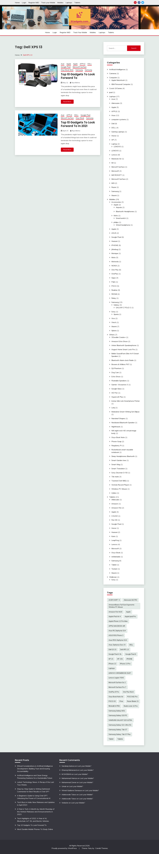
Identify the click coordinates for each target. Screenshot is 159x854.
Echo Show (115, 376)
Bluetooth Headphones (125, 211)
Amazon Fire (116, 508)
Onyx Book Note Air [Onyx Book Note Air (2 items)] (116, 697)
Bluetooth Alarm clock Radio (122, 360)
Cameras (112, 73)
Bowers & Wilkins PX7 (120, 364)
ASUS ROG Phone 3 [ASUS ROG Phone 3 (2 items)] (116, 635)
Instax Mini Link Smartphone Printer (125, 401)
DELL (89, 64)
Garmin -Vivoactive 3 (119, 384)
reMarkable (115, 557)
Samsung (79, 70)
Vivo (113, 318)
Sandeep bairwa (68, 766)
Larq (113, 407)
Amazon (114, 504)
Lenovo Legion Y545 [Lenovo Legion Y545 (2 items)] (116, 678)
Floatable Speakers (119, 381)
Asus (113, 115)
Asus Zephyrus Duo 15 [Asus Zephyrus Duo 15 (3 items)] (117, 645)
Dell (112, 123)
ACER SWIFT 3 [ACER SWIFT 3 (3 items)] (114, 600)
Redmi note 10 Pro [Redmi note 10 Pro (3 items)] (131, 706)
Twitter (142, 2)
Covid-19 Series (115, 88)
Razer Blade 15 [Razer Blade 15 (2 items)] (132, 701)
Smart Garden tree (118, 460)
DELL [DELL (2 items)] (131, 645)
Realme (114, 290)
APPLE (82, 64)
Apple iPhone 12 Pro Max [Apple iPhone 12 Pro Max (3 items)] (118, 621)
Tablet (113, 565)
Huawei (114, 241)
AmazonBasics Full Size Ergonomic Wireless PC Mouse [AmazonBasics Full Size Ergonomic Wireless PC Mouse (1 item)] (121, 606)
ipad (111, 92)
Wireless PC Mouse (119, 489)
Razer (113, 187)
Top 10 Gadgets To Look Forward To (78, 76)
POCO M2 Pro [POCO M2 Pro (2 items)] (132, 697)
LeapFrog (115, 540)
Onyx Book (80, 118)
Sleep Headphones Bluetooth (123, 456)
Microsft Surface (67, 118)
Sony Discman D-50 (119, 473)
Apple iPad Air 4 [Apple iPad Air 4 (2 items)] (115, 616)
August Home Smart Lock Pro (123, 349)
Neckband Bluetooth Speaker (123, 422)
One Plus (114, 270)
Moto (116, 215)
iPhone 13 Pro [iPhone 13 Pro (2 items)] (125, 664)
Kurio (113, 536)
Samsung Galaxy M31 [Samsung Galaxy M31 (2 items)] (117, 711)
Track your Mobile (48, 2)
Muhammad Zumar (69, 782)
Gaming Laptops (117, 132)
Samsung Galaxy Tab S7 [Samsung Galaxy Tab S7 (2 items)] (118, 730)
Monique (114, 253)
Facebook (139, 2)
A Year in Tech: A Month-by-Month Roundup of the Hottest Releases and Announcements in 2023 (35, 811)
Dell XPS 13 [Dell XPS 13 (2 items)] (124, 650)
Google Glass (116, 389)
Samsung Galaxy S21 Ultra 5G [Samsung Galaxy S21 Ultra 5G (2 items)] (120, 725)
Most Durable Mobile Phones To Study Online (35, 829)
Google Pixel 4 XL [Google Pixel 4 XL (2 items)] (115, 654)
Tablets (77, 2)
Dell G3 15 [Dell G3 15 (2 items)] (112, 650)
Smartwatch (121, 218)
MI (112, 163)
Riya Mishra (76, 83)
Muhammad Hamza (69, 778)
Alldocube (115, 499)
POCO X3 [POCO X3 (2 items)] (112, 701)
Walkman (113, 577)
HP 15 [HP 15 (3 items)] (111, 659)
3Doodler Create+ (118, 337)
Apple (68, 64)
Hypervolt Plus (117, 397)
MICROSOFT (116, 175)
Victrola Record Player (120, 485)
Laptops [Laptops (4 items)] (112, 668)
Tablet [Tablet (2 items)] (111, 739)
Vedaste (65, 803)
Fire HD (114, 520)
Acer (62, 64)
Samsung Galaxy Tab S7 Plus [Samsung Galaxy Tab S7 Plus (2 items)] (120, 734)
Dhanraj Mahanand (69, 770)
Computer (113, 77)
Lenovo (114, 155)
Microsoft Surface (79, 67)
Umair (64, 786)
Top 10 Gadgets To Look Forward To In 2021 (78, 124)
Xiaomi (114, 195)
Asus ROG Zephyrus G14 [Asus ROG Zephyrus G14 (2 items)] (118, 640)
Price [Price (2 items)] (121, 701)
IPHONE (114, 245)
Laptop (114, 144)
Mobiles (60, 2)
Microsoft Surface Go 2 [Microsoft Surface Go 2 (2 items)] (117, 682)
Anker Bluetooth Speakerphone (123, 345)
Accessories (116, 202)
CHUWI (114, 516)
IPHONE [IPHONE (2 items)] (129, 659)
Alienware (115, 103)
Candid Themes (101, 848)
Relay (113, 298)
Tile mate (115, 476)
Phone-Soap (116, 441)
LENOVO (117, 146)
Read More (67, 102)
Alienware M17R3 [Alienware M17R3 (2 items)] (130, 600)
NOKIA (114, 266)
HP (112, 140)
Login (24, 2)
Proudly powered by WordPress (64, 848)
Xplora (113, 330)
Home (17, 2)
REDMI (114, 294)
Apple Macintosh (118, 80)
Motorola (114, 261)
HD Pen (114, 393)
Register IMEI (33, 2)
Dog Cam (115, 372)
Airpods (119, 207)
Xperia (116, 314)
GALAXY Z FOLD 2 (123, 307)
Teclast (114, 569)
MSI (113, 183)
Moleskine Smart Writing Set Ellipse (125, 412)
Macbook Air (116, 159)
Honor (113, 136)
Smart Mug (115, 464)
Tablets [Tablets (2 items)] (120, 739)
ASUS (113, 233)
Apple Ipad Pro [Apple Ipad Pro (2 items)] (130, 616)
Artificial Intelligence (117, 69)
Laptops (69, 2)
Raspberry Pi (116, 445)
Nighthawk (115, 427)
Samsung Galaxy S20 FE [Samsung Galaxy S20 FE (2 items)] (118, 715)
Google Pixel (66, 67)
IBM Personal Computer (120, 84)
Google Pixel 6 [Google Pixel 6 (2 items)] (130, 654)
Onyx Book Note (67, 70)
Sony (113, 312)
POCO (113, 286)
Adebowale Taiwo (69, 794)
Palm (113, 282)
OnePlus (114, 274)
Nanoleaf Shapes (118, 418)
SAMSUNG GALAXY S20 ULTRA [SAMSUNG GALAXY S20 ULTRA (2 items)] (120, 720)
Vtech (113, 322)
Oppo (113, 278)
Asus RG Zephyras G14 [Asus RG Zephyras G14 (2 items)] (117, 631)
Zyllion (113, 493)
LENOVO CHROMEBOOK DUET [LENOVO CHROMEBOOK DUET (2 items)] (120, 673)
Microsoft (115, 171)
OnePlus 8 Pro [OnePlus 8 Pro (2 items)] (114, 692)
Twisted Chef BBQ (118, 481)
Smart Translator (118, 468)
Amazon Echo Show (119, 341)
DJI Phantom (116, 368)
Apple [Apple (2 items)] (128, 612)
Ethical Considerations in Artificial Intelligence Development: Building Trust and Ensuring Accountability (35, 768)
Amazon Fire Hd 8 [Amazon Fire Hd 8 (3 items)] (115, 612)
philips (116, 222)
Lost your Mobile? (84, 766)
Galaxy (116, 305)
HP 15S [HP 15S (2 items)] (120, 659)
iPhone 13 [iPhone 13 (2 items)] (112, 664)
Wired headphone (123, 225)
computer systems (118, 119)
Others (112, 335)
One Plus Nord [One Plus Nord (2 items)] (128, 692)
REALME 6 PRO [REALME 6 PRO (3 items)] (114, 706)
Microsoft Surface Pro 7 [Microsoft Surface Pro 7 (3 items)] (117, 687)
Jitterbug (114, 249)
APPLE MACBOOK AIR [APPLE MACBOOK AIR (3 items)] (117, 626)
